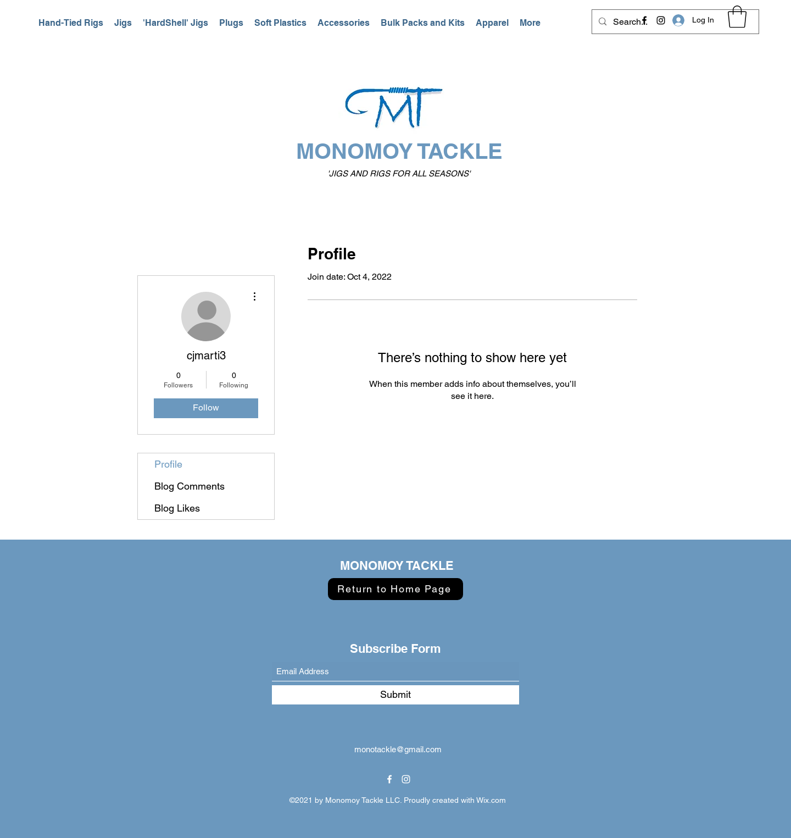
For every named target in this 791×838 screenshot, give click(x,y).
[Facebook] (644, 20)
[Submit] (395, 694)
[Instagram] (660, 20)
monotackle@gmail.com (398, 749)
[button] (71, 23)
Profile (168, 464)
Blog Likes (177, 508)
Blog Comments (189, 486)
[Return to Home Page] (395, 589)
